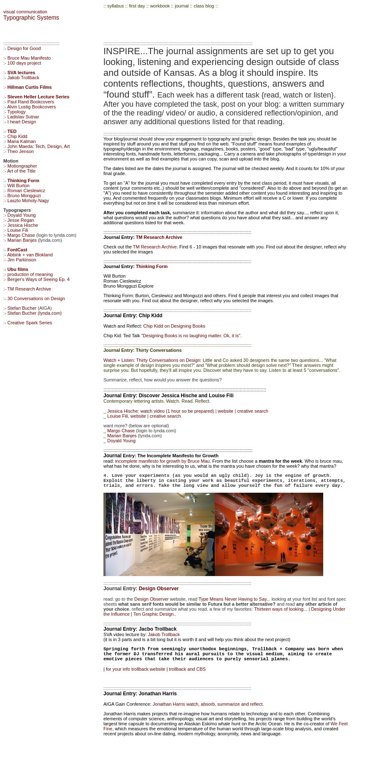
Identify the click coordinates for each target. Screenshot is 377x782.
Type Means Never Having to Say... (234, 599)
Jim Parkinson (22, 259)
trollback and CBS (187, 669)
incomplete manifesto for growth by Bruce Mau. (163, 461)
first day (137, 5)
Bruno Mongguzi (24, 195)
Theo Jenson (21, 151)
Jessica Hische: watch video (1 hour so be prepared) (160, 411)
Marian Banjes (22, 240)
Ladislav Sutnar (23, 116)
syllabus (115, 5)
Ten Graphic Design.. (154, 614)
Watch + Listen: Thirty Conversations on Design (151, 360)
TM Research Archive (29, 288)
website (225, 411)
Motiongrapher (22, 165)
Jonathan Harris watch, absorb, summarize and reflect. (208, 704)
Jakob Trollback (23, 77)
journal (182, 5)
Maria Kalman (22, 141)
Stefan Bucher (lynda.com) (35, 313)
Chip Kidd (18, 136)
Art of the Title (21, 170)
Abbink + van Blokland (30, 254)
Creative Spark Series (30, 322)
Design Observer (159, 589)
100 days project (24, 62)
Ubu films (18, 269)
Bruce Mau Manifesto (29, 57)
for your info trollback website (136, 669)
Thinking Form (152, 266)
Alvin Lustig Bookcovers (31, 106)
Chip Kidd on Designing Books (174, 325)
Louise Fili (18, 230)
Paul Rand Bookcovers (31, 101)
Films (45, 87)
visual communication (25, 11)
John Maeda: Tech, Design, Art (39, 146)
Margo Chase (21, 235)
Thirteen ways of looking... (280, 609)
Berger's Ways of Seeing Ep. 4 (39, 279)
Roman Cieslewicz (26, 190)
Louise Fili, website (126, 416)
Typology (17, 111)
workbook (160, 5)
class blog (204, 5)
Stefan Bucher (22, 308)
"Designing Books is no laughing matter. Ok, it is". (191, 335)
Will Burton (19, 185)
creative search (253, 411)
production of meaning (30, 274)
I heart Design (22, 121)
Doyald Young (22, 215)
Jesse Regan (21, 220)
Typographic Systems (31, 17)
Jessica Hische (23, 225)
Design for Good (24, 48)
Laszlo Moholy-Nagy (28, 200)
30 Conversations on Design (36, 298)
